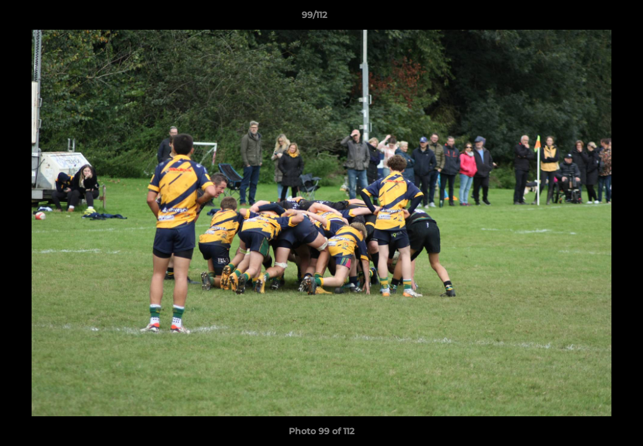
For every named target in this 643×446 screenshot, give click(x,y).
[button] (591, 18)
